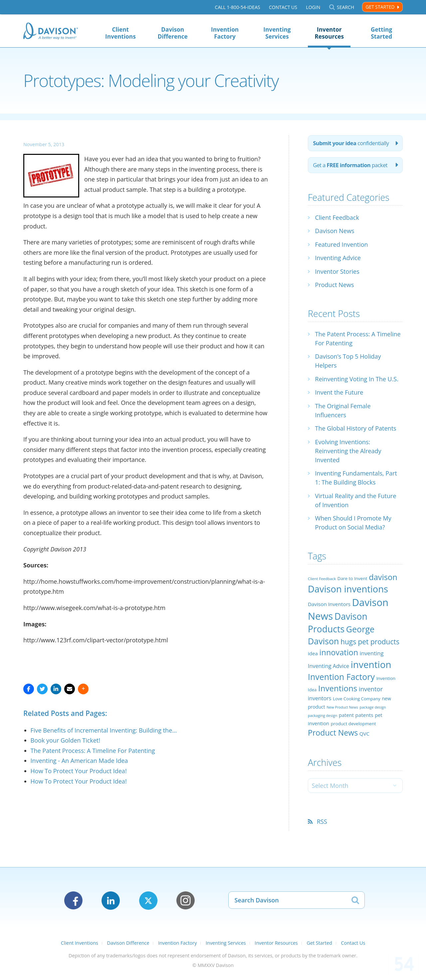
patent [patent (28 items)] (346, 715)
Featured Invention (341, 244)
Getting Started (381, 33)
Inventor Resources (329, 33)
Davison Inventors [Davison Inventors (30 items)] (329, 604)
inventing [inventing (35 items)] (372, 653)
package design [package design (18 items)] (372, 707)
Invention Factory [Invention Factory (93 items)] (341, 676)
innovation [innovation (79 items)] (339, 652)
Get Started (379, 7)
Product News (334, 285)
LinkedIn (111, 900)
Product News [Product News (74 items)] (333, 732)
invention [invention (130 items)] (371, 664)
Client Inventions (120, 33)
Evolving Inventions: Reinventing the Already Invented (348, 451)
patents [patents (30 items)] (364, 715)
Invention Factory (225, 33)
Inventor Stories (337, 271)
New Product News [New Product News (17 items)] (342, 707)
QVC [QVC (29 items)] (364, 733)
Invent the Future (339, 392)
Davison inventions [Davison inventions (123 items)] (348, 589)
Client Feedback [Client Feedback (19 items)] (322, 578)
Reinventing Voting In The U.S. (356, 379)
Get (350, 165)
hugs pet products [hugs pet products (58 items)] (369, 641)
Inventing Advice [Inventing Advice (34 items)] (328, 666)
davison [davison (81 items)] (383, 577)
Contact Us (283, 7)
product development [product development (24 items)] (353, 724)
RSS (322, 821)
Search (345, 7)
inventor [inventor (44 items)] (371, 689)
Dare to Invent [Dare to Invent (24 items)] (352, 578)
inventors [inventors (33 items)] (319, 698)
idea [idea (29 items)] (313, 653)
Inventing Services (277, 33)
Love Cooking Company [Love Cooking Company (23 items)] (356, 699)
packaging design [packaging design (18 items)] (322, 715)
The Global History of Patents (355, 428)
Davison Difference (173, 33)
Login (313, 7)
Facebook (73, 900)
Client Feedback (337, 217)
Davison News (334, 231)
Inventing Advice (338, 258)
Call (237, 7)
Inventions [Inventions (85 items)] (337, 688)
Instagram (185, 900)
